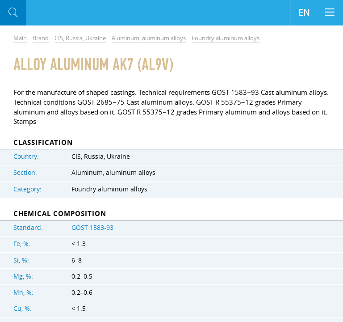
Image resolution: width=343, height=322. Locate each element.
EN (304, 12)
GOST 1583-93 (92, 228)
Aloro (63, 12)
